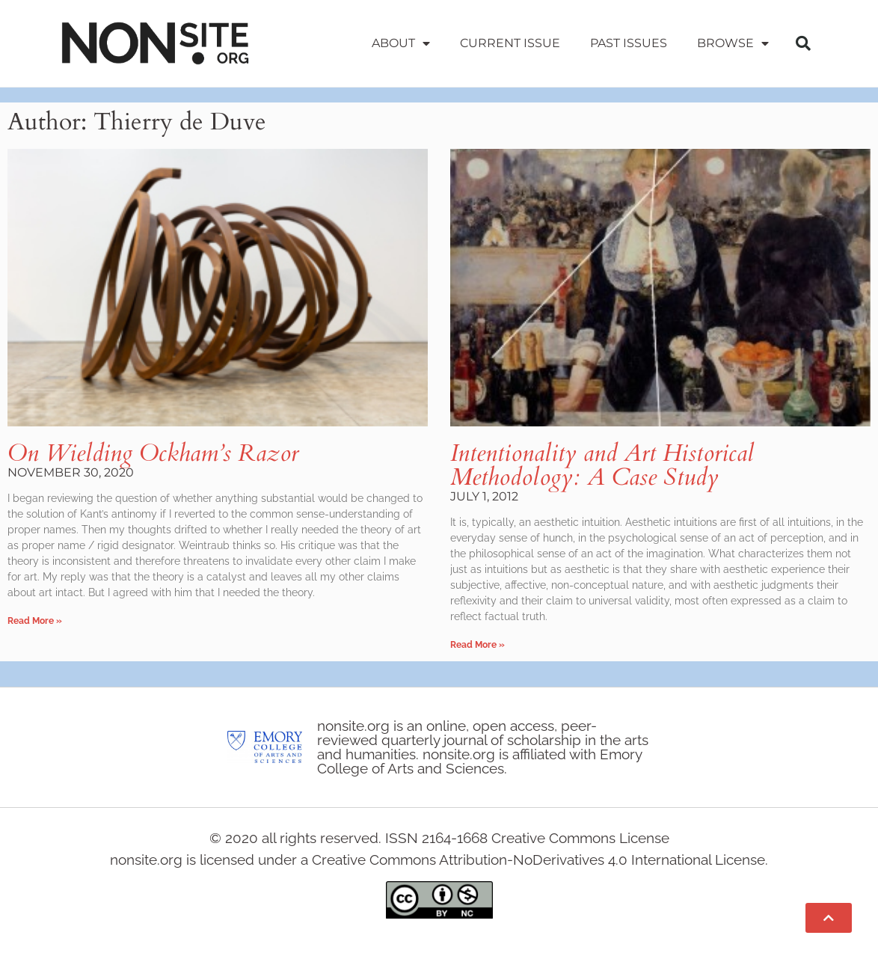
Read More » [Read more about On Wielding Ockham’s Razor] (34, 621)
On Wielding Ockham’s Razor (152, 453)
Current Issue (510, 43)
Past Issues (628, 43)
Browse (733, 43)
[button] (803, 43)
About (401, 43)
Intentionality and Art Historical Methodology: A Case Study (602, 465)
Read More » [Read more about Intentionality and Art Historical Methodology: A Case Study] (477, 645)
